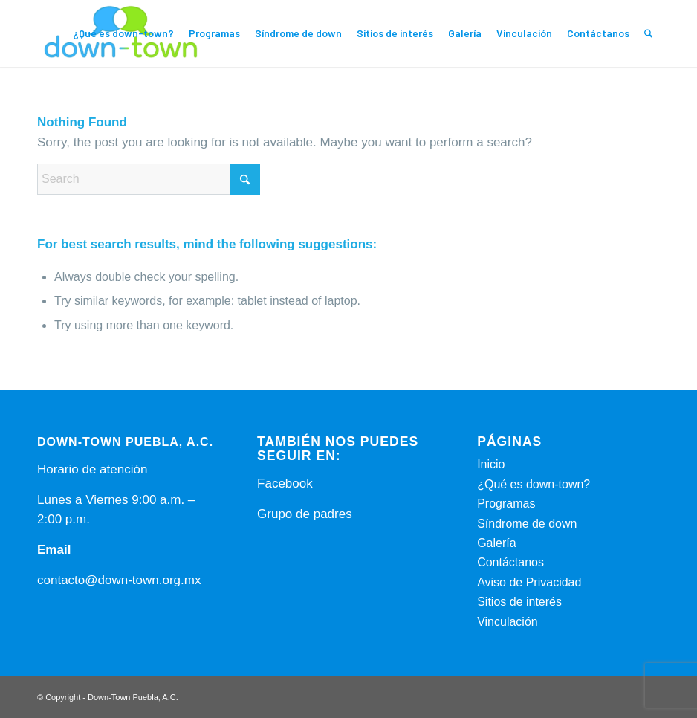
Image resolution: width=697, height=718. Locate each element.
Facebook (285, 483)
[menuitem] (123, 33)
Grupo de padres (304, 514)
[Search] (648, 33)
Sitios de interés (519, 601)
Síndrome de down (527, 523)
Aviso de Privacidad (529, 582)
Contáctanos (510, 562)
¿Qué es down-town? (533, 484)
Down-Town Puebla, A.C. (133, 697)
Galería (496, 543)
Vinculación (507, 621)
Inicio (491, 464)
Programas (506, 503)
